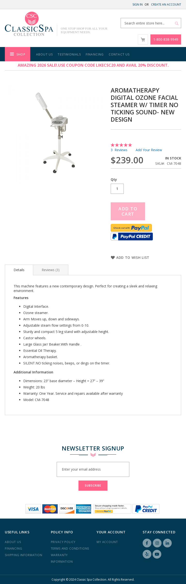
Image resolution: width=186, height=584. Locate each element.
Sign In (137, 4)
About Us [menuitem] (44, 54)
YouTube (157, 554)
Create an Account (166, 4)
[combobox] (151, 23)
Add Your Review (149, 150)
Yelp (147, 554)
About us (13, 542)
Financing (13, 548)
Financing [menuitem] (95, 54)
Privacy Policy (63, 542)
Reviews (51, 270)
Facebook (147, 543)
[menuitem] (17, 54)
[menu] (93, 54)
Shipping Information (23, 555)
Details (19, 270)
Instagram (157, 543)
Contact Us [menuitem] (119, 54)
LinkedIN (167, 543)
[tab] (19, 270)
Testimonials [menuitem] (69, 54)
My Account (107, 542)
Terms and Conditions (70, 548)
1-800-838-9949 (165, 39)
